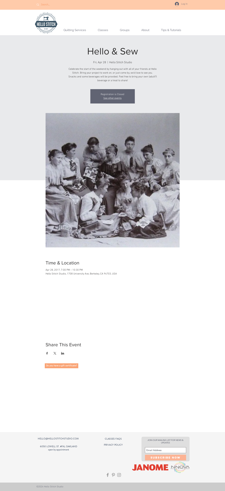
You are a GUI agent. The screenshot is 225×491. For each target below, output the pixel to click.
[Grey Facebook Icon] (107, 474)
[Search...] (50, 5)
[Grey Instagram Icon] (119, 474)
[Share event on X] (54, 353)
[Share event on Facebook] (47, 353)
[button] (124, 30)
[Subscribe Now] (165, 457)
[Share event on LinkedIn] (62, 353)
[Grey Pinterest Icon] (113, 474)
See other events (112, 98)
